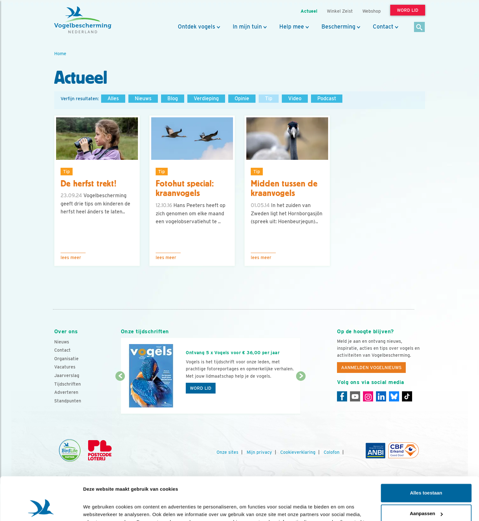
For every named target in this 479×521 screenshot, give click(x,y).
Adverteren (66, 392)
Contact (383, 26)
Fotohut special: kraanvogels (185, 188)
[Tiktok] (407, 396)
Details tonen (98, 508)
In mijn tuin (247, 26)
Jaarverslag (66, 375)
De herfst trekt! (89, 183)
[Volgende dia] (301, 395)
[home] (82, 20)
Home (60, 53)
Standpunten (67, 400)
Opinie (242, 98)
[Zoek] (419, 27)
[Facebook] (342, 396)
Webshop (371, 11)
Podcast (326, 98)
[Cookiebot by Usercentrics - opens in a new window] (41, 508)
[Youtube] (355, 396)
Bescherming (338, 26)
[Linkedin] (381, 396)
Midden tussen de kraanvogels (284, 188)
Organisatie (66, 358)
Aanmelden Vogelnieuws (371, 367)
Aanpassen (426, 475)
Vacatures (64, 366)
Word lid (200, 388)
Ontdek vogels (196, 26)
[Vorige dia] (120, 395)
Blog (172, 98)
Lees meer (71, 257)
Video (294, 98)
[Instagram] (368, 396)
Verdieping (206, 98)
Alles (113, 98)
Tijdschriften (67, 384)
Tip (268, 98)
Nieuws (143, 98)
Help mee (291, 26)
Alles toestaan (426, 454)
